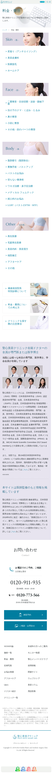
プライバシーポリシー (19, 743)
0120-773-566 (28, 595)
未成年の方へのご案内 (38, 646)
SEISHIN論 (8, 646)
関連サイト (33, 672)
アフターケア (10, 678)
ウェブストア (34, 678)
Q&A (6, 685)
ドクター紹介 (10, 691)
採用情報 (32, 665)
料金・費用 (9, 659)
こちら (25, 470)
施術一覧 (8, 653)
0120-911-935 (25, 582)
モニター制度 (34, 653)
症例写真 (8, 665)
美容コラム (33, 685)
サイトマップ (34, 743)
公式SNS (42, 1)
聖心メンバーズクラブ (38, 659)
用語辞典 (32, 691)
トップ (4, 30)
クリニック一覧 (11, 698)
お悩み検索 (9, 672)
